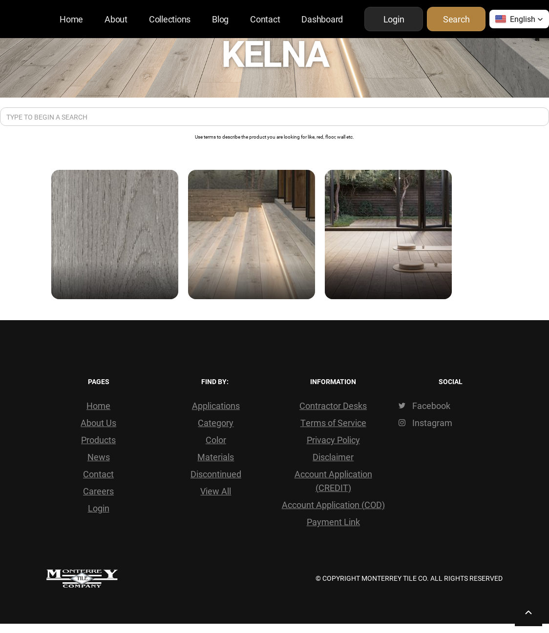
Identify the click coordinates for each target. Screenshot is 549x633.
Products (98, 440)
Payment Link (333, 522)
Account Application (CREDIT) (333, 480)
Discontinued (215, 474)
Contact (265, 19)
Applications (216, 405)
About (116, 19)
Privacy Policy (333, 440)
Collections (169, 19)
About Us (98, 423)
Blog (220, 19)
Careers (98, 491)
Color (216, 440)
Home (71, 19)
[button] (519, 19)
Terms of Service (333, 423)
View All (215, 491)
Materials (215, 457)
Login (98, 508)
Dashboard (322, 19)
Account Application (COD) (333, 504)
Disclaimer (333, 457)
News (98, 457)
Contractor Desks (333, 405)
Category (215, 423)
